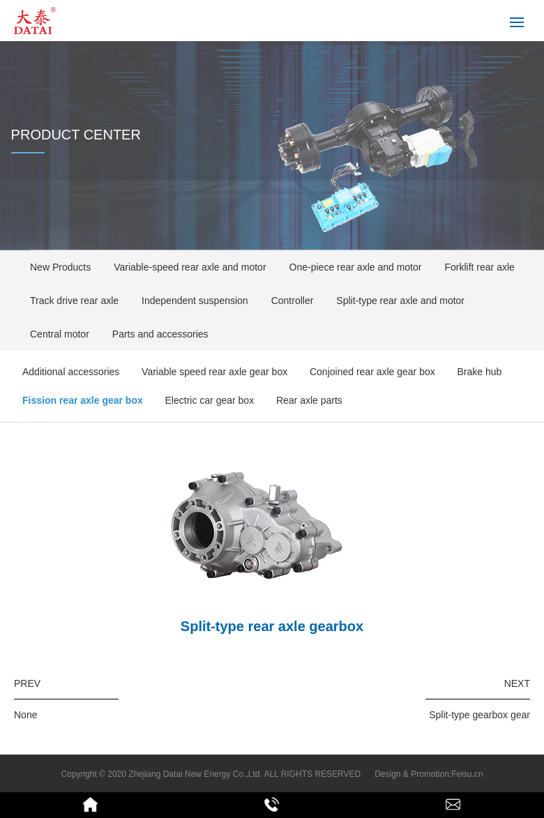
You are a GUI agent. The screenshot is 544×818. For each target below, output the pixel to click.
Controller (288, 300)
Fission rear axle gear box (82, 400)
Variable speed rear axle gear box (214, 371)
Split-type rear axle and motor (395, 300)
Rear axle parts (309, 400)
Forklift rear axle (474, 267)
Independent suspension (190, 300)
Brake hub (480, 371)
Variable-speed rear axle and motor (185, 267)
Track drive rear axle (70, 300)
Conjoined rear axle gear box (372, 371)
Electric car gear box (210, 400)
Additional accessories (70, 371)
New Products (56, 267)
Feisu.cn (467, 774)
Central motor (55, 334)
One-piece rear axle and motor (351, 267)
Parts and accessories (156, 334)
